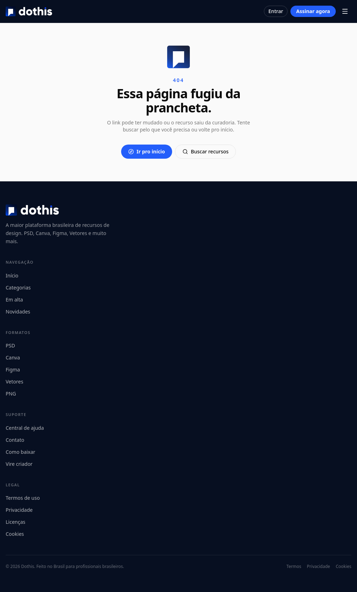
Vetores (14, 381)
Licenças (16, 521)
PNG (11, 393)
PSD (10, 345)
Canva (13, 357)
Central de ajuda (25, 427)
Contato (15, 439)
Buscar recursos (205, 151)
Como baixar (20, 452)
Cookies (15, 534)
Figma (13, 369)
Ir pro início (146, 151)
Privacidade (19, 509)
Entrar (275, 11)
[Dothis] (29, 11)
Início (12, 275)
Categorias (18, 287)
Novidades (18, 311)
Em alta (14, 299)
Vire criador (19, 464)
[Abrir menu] (345, 11)
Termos (294, 566)
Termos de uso (23, 497)
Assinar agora (313, 11)
